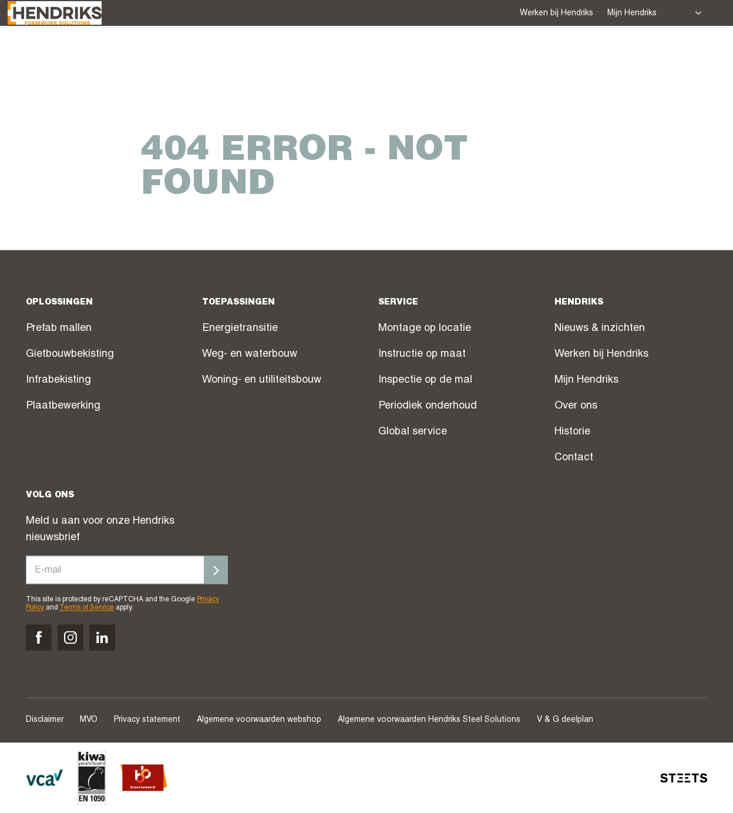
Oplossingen (220, 56)
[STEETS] (683, 777)
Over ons (551, 56)
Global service (412, 432)
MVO (88, 720)
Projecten (368, 57)
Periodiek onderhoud (427, 407)
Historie (572, 432)
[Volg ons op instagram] (70, 637)
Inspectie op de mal (425, 381)
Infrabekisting (58, 381)
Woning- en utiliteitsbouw (261, 381)
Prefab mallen (59, 329)
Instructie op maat (422, 355)
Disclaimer (44, 720)
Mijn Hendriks (632, 13)
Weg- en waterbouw (249, 355)
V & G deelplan (565, 720)
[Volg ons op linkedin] (102, 637)
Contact (573, 458)
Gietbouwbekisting (70, 355)
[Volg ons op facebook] (39, 637)
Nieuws (489, 57)
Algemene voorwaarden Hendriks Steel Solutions (429, 720)
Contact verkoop (642, 57)
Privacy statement (147, 720)
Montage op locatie (424, 329)
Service (300, 56)
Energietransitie (240, 329)
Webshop (434, 57)
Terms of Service (86, 608)
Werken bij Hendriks (556, 13)
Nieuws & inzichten (599, 329)
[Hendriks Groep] (73, 55)
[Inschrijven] (216, 570)
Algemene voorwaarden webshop (259, 720)
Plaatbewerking (63, 407)
